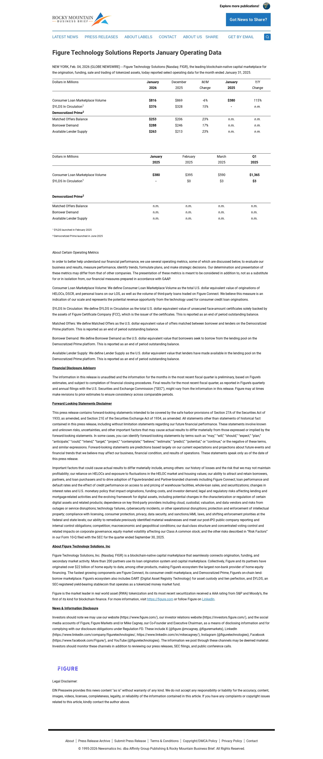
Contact (168, 37)
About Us (192, 37)
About (69, 741)
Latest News (65, 37)
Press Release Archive (94, 741)
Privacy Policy (232, 741)
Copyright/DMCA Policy (200, 741)
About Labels (138, 37)
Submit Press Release (130, 741)
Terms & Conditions (164, 741)
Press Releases (101, 37)
